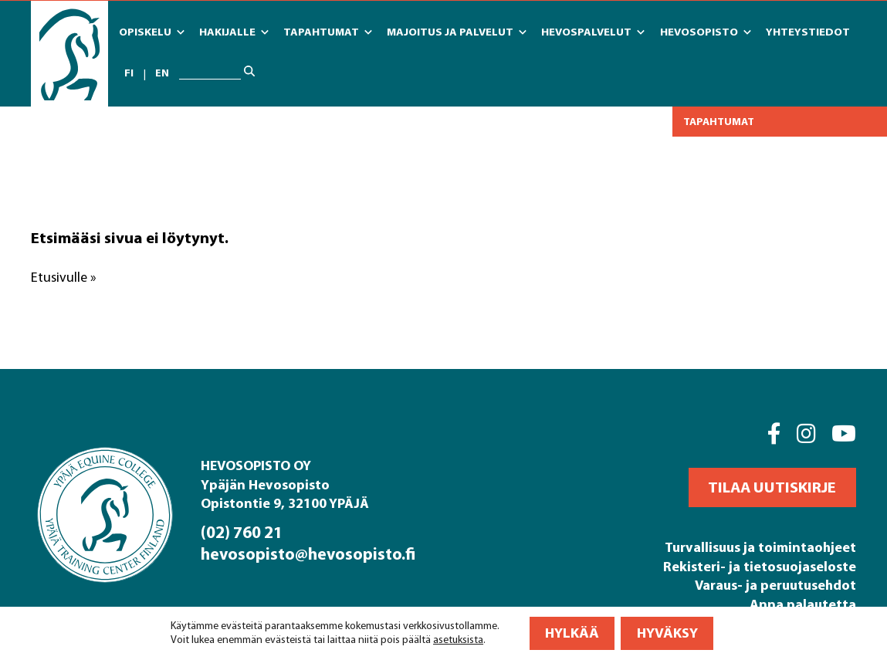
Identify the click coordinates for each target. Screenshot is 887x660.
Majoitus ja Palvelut (456, 32)
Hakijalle (234, 32)
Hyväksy (667, 633)
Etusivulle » (63, 277)
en (162, 73)
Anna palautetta (803, 604)
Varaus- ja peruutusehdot (775, 585)
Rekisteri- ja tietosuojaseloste (759, 566)
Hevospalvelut (593, 32)
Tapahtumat (327, 32)
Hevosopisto (705, 32)
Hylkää (572, 633)
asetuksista (458, 640)
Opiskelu (152, 32)
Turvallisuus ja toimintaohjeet (760, 547)
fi (129, 73)
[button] (772, 487)
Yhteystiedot (808, 32)
